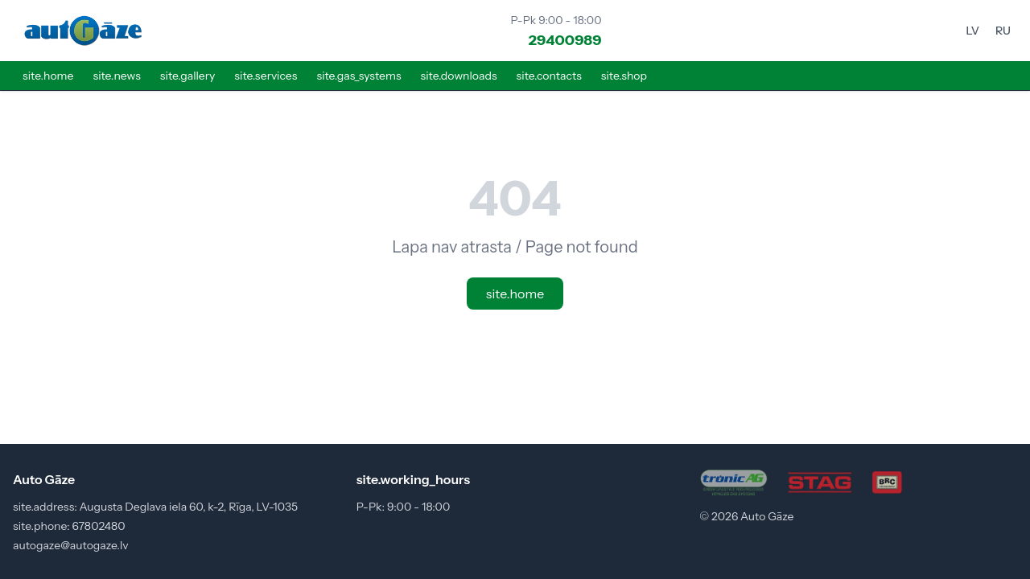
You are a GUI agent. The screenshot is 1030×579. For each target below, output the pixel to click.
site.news (116, 75)
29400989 (565, 40)
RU (1003, 30)
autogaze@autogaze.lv (71, 545)
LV (972, 30)
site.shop (624, 75)
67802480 (98, 526)
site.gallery (187, 75)
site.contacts (549, 75)
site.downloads (459, 75)
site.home (48, 75)
